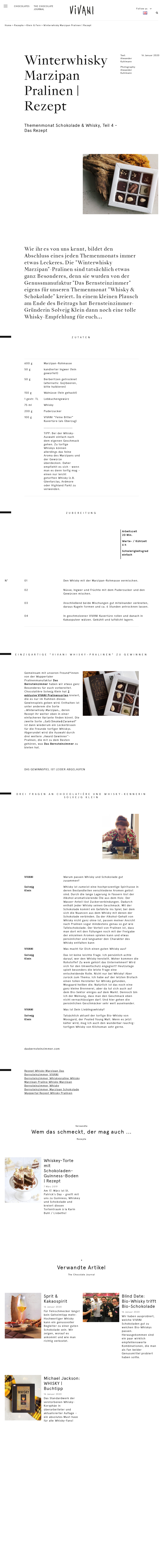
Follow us (144, 8)
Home (8, 25)
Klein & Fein (33, 25)
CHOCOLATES (22, 6)
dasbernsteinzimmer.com (42, 1048)
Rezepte (19, 25)
